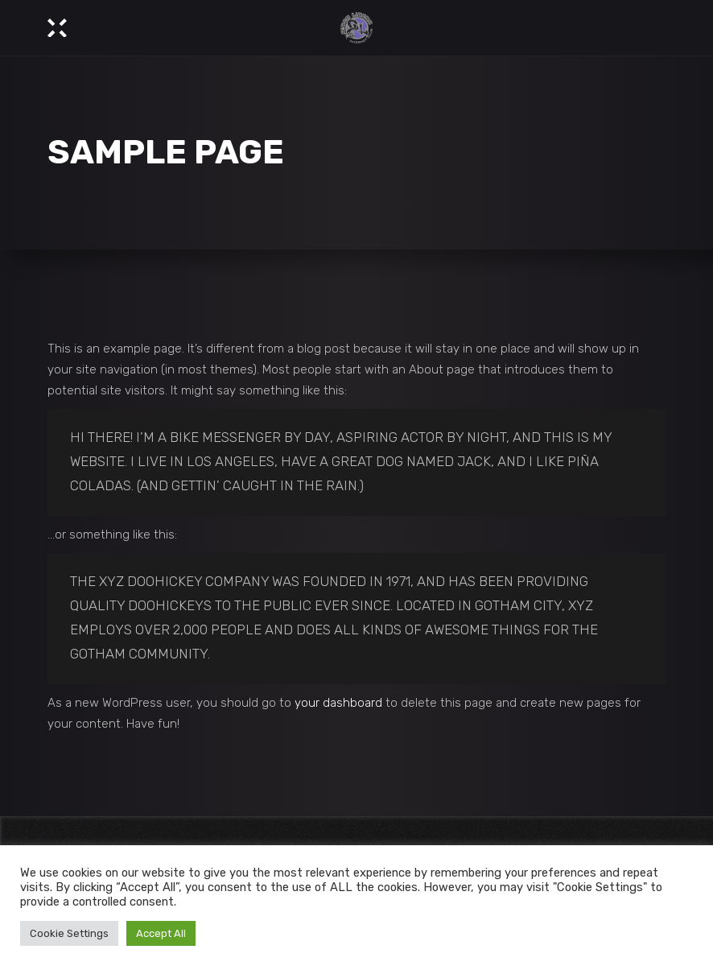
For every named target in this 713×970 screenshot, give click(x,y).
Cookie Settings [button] (69, 933)
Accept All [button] (161, 933)
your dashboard (338, 703)
